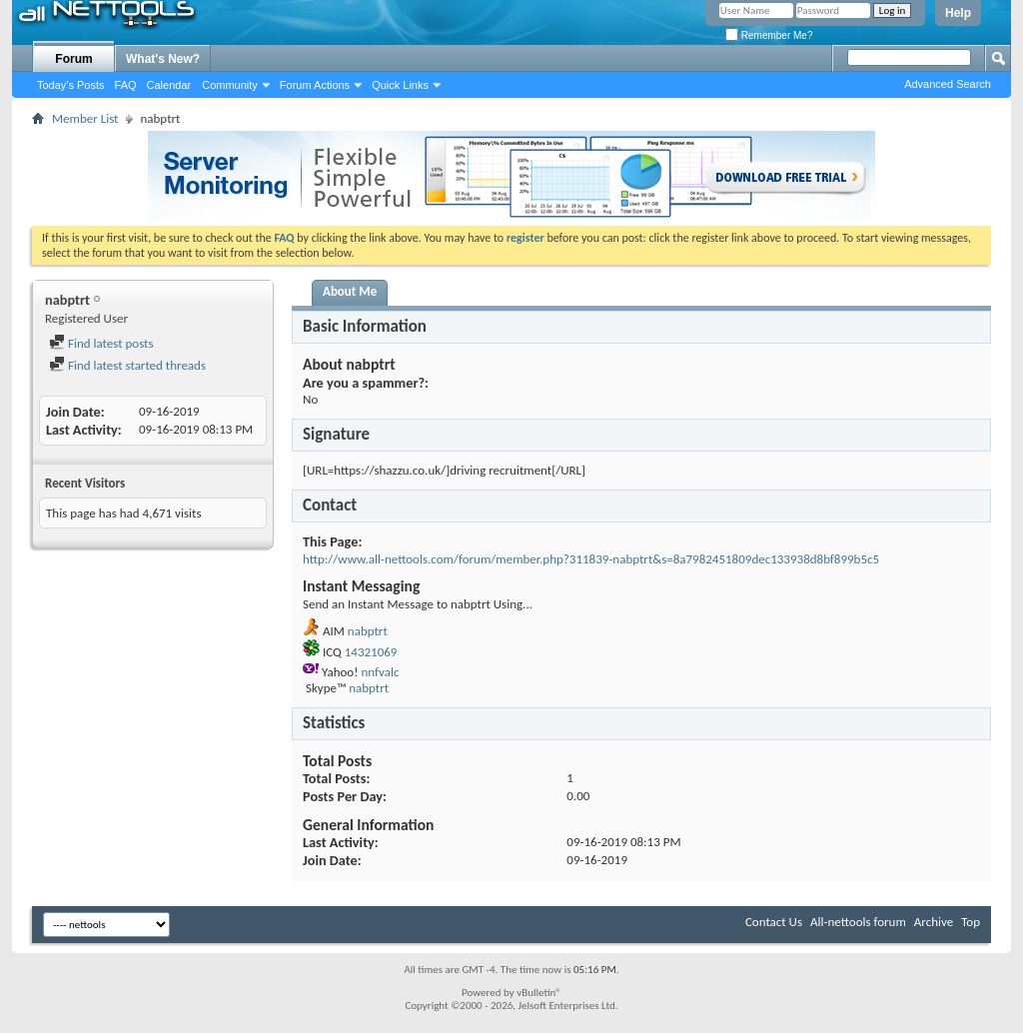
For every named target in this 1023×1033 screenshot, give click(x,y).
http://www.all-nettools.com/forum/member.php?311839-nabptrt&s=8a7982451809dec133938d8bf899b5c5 (591, 558)
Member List (85, 118)
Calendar (169, 85)
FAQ (126, 85)
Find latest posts (101, 343)
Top (970, 921)
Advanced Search (947, 84)
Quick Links (400, 85)
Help (958, 13)
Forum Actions (315, 85)
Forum (73, 59)
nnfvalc (380, 671)
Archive (933, 921)
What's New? (163, 59)
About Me (350, 291)
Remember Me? (768, 35)
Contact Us (773, 921)
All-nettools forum (858, 921)
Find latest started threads (127, 365)
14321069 (371, 651)
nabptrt (368, 630)
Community (230, 85)
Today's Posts (71, 85)
